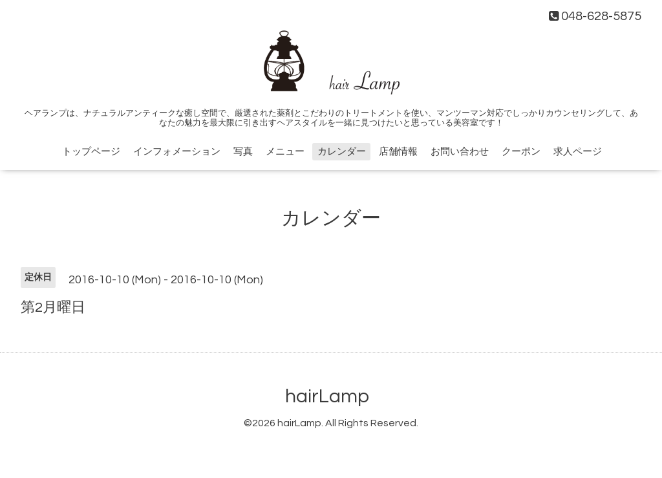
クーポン (521, 152)
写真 (243, 152)
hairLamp (327, 396)
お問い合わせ (460, 152)
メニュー (285, 152)
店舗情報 (398, 152)
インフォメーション (176, 152)
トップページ (91, 152)
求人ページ (577, 152)
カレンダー (341, 152)
